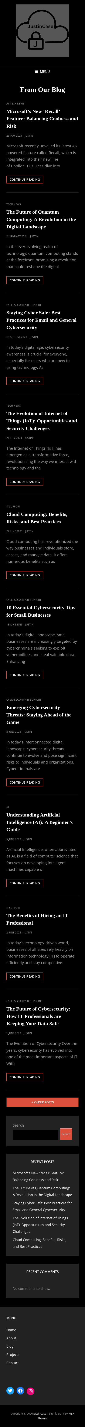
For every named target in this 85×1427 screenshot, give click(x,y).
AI (7, 103)
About (11, 1338)
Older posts (44, 1102)
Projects (13, 1354)
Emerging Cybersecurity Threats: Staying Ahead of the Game (38, 715)
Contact (12, 1363)
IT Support (34, 305)
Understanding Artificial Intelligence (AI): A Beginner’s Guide (39, 822)
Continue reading (26, 180)
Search (18, 1125)
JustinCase (39, 1413)
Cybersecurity (16, 305)
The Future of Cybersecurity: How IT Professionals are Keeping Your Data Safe (38, 1016)
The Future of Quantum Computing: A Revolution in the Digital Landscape (41, 219)
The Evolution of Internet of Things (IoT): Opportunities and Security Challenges (41, 421)
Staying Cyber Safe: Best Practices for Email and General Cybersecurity (41, 320)
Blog (9, 1346)
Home (11, 1330)
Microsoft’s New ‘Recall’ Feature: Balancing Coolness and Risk (42, 119)
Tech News (17, 103)
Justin (29, 135)
